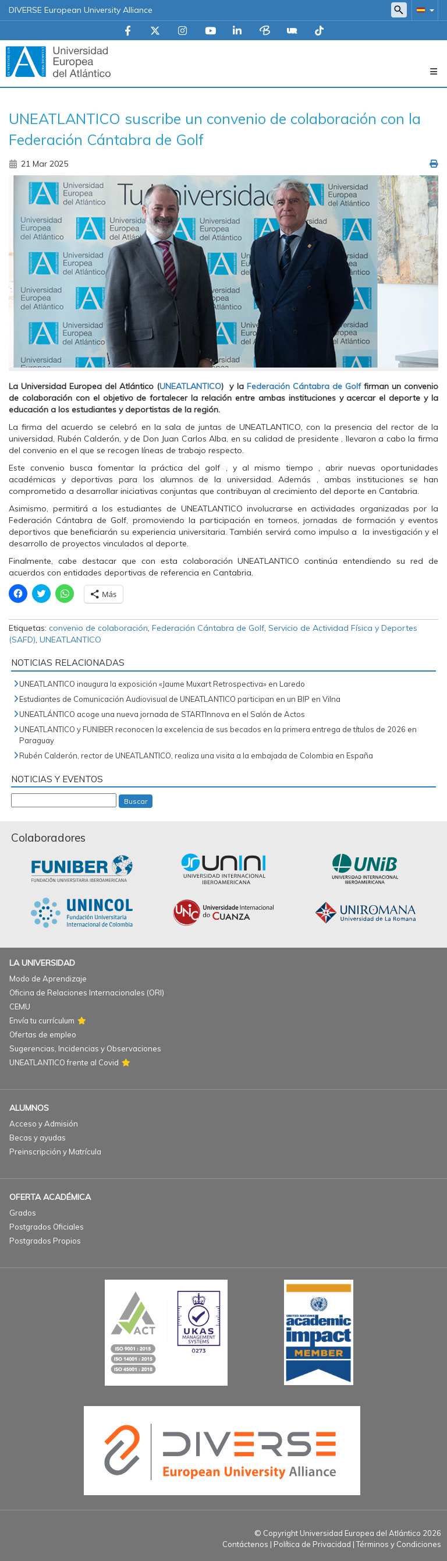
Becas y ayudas (37, 1137)
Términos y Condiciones (398, 1544)
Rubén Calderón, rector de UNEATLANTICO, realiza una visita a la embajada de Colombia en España (196, 755)
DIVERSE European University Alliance (80, 10)
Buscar (135, 801)
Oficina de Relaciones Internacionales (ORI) (86, 992)
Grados (22, 1212)
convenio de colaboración (98, 628)
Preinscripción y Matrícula (55, 1151)
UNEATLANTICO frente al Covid (64, 1062)
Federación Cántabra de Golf (304, 386)
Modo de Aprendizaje (48, 978)
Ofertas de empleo (42, 1034)
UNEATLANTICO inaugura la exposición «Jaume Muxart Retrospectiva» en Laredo (162, 683)
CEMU (19, 1006)
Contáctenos (245, 1544)
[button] (423, 9)
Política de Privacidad (312, 1544)
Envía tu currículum (41, 1020)
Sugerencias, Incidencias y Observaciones (85, 1048)
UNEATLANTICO (190, 386)
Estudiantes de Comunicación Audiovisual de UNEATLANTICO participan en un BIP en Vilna (179, 699)
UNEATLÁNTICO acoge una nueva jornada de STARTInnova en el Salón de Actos (162, 714)
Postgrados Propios (45, 1240)
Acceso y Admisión (43, 1123)
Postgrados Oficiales (46, 1226)
